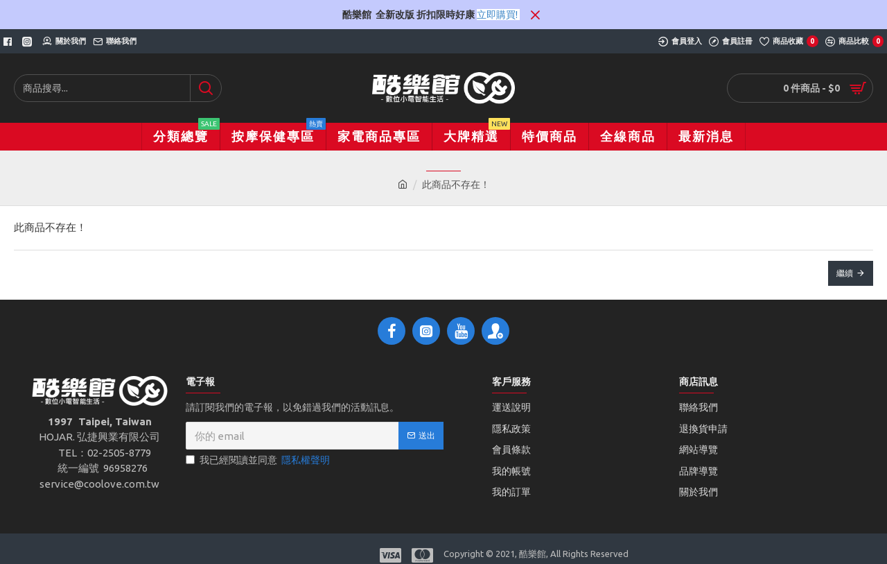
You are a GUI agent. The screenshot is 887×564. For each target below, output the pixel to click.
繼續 (844, 272)
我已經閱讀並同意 (259, 460)
